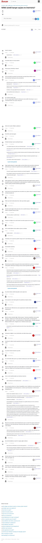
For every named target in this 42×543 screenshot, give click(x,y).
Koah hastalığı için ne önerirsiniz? (8, 535)
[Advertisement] (21, 40)
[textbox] (22, 25)
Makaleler (3, 539)
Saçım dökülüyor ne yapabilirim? (9, 523)
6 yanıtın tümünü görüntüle (12, 162)
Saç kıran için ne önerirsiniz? (8, 513)
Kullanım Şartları (13, 539)
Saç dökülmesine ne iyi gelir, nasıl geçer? (11, 517)
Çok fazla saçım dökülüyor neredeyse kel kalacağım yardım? (14, 532)
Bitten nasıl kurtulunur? (7, 528)
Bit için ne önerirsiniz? (7, 515)
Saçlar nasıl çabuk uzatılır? (8, 512)
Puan (39, 29)
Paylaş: (6, 52)
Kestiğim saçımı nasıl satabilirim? (9, 508)
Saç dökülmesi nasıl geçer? (8, 524)
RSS (2, 540)
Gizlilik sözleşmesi (8, 539)
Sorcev (8, 2)
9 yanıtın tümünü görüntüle (12, 288)
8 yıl (35, 11)
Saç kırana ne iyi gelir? (7, 510)
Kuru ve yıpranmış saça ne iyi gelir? (9, 519)
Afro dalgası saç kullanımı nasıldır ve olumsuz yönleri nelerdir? (15, 506)
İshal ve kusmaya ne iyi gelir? (7, 533)
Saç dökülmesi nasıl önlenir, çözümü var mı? (11, 521)
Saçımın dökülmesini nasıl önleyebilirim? (11, 526)
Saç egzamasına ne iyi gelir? (8, 530)
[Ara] (13, 1)
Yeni (35, 29)
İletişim (18, 539)
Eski (32, 29)
